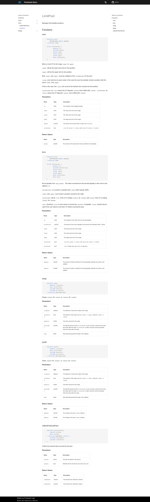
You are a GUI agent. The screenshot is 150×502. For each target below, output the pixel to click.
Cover (28, 20)
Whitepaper (55, 7)
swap (114, 25)
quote (114, 28)
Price (28, 23)
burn (114, 23)
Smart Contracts (45, 7)
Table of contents (117, 15)
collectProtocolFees (119, 31)
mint (114, 20)
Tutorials (35, 7)
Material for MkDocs (31, 500)
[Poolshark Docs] (19, 2)
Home (20, 7)
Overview (27, 7)
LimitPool (22, 28)
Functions (115, 18)
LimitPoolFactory (24, 25)
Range (28, 31)
